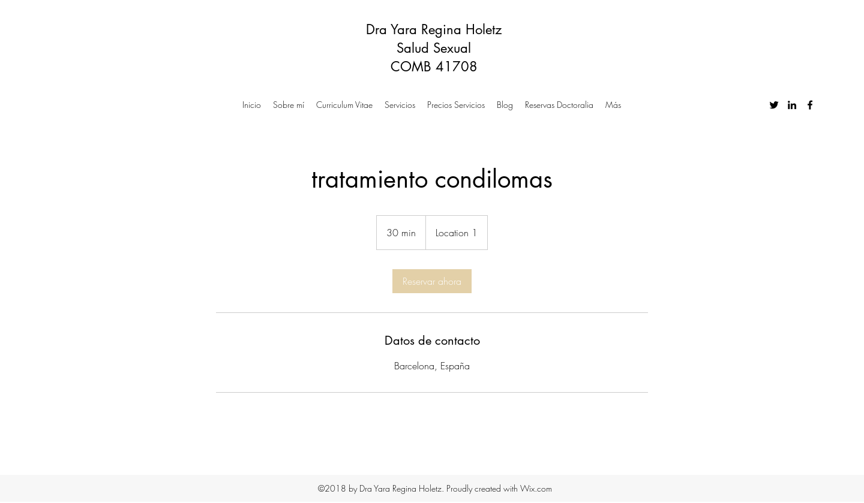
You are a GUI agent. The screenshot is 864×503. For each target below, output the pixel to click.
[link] (432, 281)
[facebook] (810, 105)
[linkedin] (792, 105)
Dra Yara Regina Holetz (434, 29)
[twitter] (774, 105)
